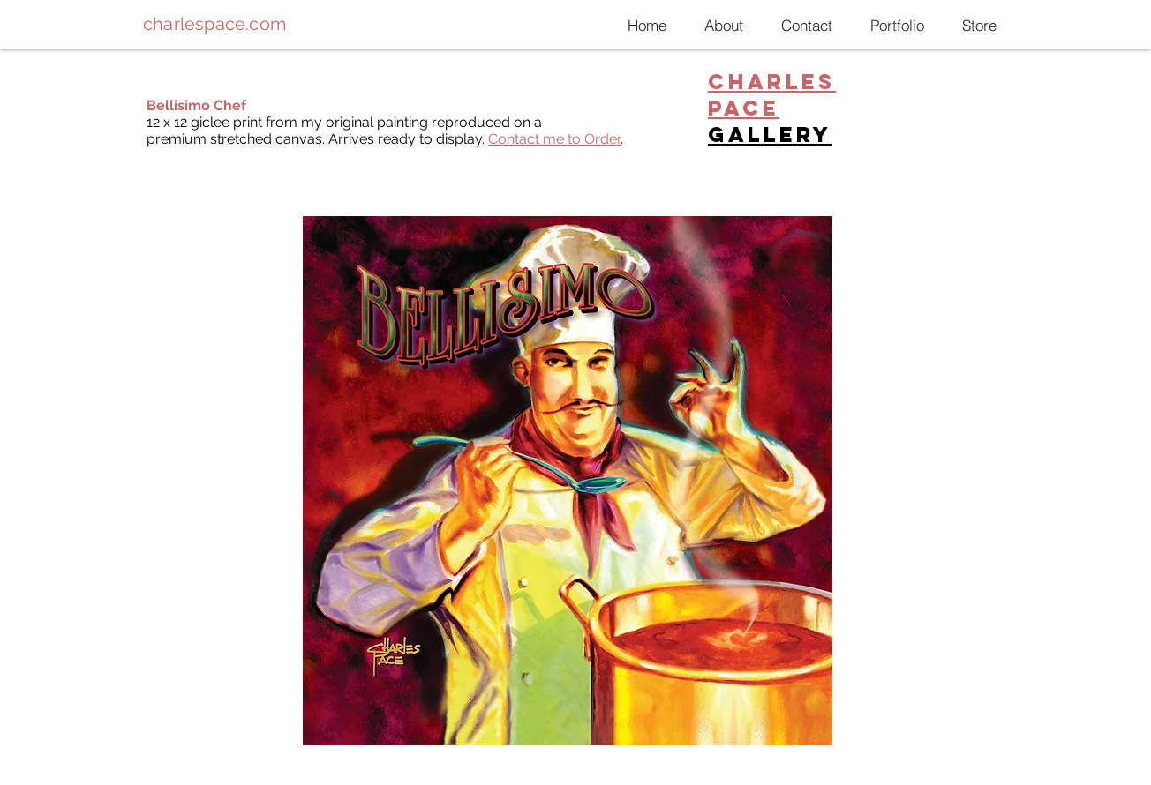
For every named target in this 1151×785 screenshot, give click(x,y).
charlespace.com (214, 23)
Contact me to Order (554, 139)
